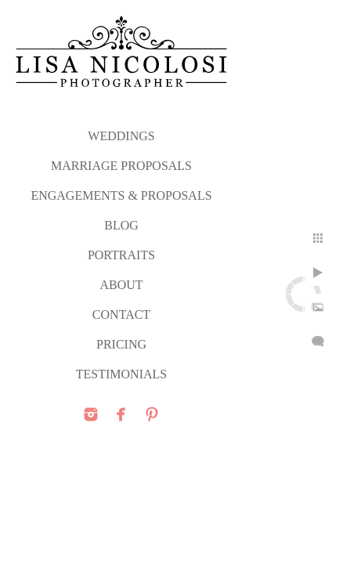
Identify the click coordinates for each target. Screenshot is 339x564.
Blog (121, 225)
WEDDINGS (121, 136)
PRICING (121, 344)
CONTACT (121, 314)
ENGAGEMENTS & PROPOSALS (121, 195)
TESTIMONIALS (121, 374)
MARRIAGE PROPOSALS (121, 165)
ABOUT (120, 284)
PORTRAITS (121, 255)
